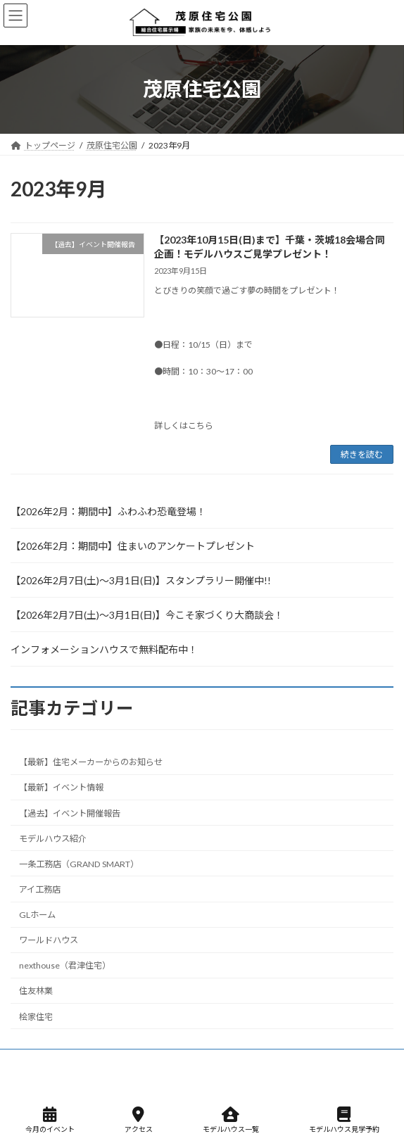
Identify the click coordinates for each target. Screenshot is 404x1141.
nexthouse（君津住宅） (65, 966)
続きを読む (362, 454)
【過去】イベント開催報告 (69, 813)
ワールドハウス (48, 940)
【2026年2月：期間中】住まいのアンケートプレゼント (133, 546)
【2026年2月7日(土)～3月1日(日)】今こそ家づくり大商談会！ (147, 615)
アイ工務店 (40, 889)
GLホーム (37, 914)
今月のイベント (50, 1120)
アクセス (139, 1120)
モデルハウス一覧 (231, 1120)
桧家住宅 (36, 1016)
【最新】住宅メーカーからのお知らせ (91, 762)
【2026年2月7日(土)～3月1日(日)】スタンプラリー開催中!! (141, 580)
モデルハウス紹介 (53, 838)
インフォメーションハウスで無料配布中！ (104, 649)
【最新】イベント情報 (61, 788)
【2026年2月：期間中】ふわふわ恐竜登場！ (108, 511)
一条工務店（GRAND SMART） (79, 864)
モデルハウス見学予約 (344, 1120)
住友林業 (36, 991)
